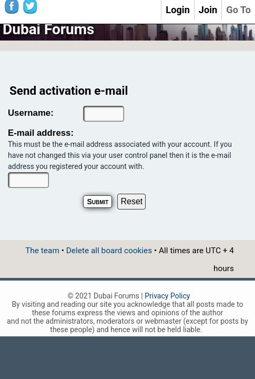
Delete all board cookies (109, 250)
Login (178, 9)
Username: (31, 113)
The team (42, 250)
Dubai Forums (48, 29)
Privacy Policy (167, 296)
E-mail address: (41, 133)
